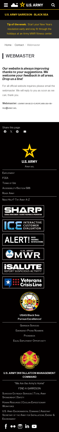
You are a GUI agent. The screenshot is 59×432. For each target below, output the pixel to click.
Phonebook (29, 335)
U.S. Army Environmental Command (20, 411)
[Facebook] (5, 131)
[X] (11, 131)
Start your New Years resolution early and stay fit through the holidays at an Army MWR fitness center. (29, 29)
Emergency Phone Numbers (29, 330)
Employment (8, 172)
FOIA (5, 177)
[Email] (25, 131)
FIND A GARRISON (29, 388)
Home (8, 44)
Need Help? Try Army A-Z (16, 199)
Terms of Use (9, 183)
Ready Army (8, 193)
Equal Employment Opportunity (29, 340)
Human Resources (11, 402)
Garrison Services (29, 325)
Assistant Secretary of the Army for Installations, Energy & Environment (28, 415)
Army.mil (29, 166)
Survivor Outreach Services (17, 393)
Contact (19, 44)
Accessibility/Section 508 (16, 188)
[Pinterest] (17, 131)
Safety (20, 397)
